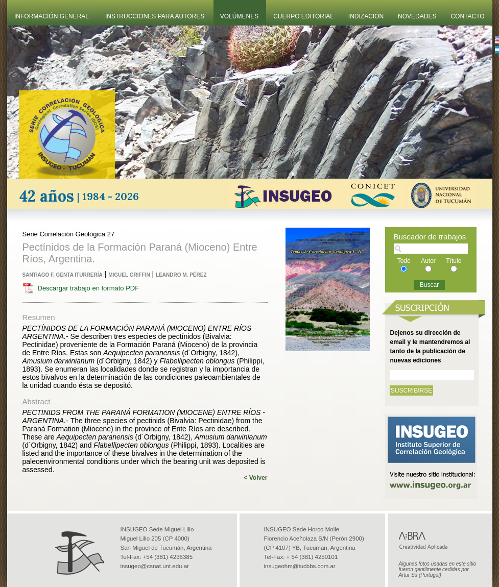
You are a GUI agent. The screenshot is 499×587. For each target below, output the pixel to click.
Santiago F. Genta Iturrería (62, 275)
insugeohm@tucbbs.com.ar (300, 566)
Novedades (417, 16)
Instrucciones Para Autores (154, 16)
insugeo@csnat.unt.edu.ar (155, 566)
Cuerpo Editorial (303, 16)
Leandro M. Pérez (181, 275)
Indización (366, 16)
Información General (51, 16)
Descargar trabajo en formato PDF (88, 288)
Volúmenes (239, 16)
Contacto (467, 16)
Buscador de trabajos (430, 236)
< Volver (255, 477)
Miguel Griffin (129, 275)
